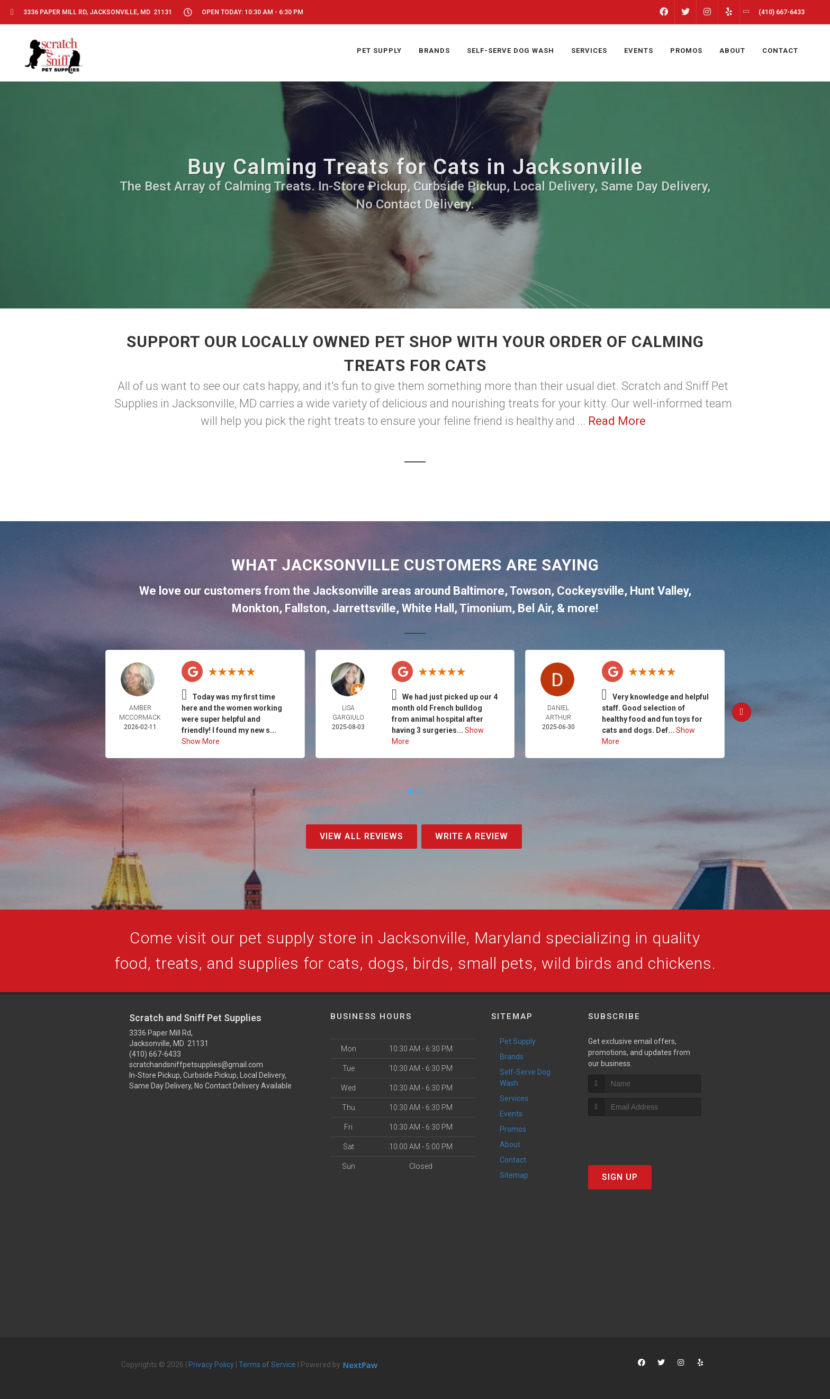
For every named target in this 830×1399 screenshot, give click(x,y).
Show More (201, 741)
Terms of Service (267, 1364)
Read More (617, 421)
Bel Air (534, 608)
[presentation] (644, 1135)
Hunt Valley (659, 590)
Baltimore (478, 590)
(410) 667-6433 (155, 1054)
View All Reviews (361, 836)
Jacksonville (345, 590)
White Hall (428, 608)
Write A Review (471, 836)
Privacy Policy (211, 1364)
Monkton (255, 608)
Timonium (485, 608)
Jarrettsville (364, 608)
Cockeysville (590, 590)
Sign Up (620, 1177)
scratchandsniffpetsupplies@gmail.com (196, 1064)
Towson (530, 590)
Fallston (306, 608)
